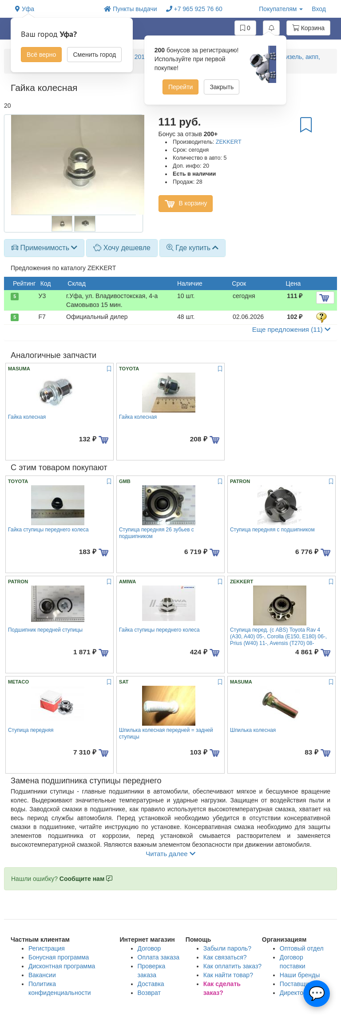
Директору (295, 992)
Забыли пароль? (227, 948)
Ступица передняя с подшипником (272, 530)
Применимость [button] (44, 248)
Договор (149, 948)
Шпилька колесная (253, 730)
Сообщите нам (85, 878)
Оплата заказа (159, 957)
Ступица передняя (30, 730)
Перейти (180, 86)
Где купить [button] (193, 248)
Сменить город (94, 54)
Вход (319, 8)
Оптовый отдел (302, 948)
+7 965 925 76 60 (194, 8)
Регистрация (46, 948)
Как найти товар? (228, 975)
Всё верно (41, 54)
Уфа (24, 8)
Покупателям (281, 8)
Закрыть (222, 86)
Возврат (149, 992)
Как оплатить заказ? (232, 966)
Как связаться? (225, 957)
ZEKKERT (229, 142)
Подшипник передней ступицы (45, 630)
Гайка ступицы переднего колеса (48, 530)
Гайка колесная (27, 417)
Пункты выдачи (130, 8)
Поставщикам (300, 983)
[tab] (44, 248)
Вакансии (42, 975)
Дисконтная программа (61, 966)
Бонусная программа (58, 957)
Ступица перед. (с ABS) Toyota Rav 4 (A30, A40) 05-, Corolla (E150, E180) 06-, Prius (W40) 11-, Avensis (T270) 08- (278, 637)
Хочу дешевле (122, 248)
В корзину (185, 203)
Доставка (151, 983)
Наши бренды (300, 975)
